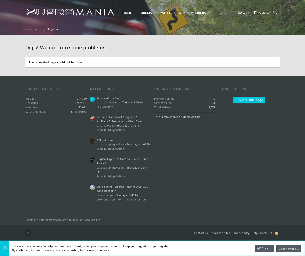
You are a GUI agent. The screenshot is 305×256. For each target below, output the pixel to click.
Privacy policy (241, 233)
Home (264, 233)
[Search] (275, 12)
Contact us (201, 233)
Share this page (249, 100)
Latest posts (103, 89)
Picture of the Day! (108, 98)
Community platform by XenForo (63, 219)
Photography (105, 106)
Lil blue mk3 (79, 111)
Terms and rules (220, 233)
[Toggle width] (28, 233)
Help (255, 233)
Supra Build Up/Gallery (111, 130)
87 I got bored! (106, 140)
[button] (155, 13)
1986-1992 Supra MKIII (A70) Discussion (121, 199)
